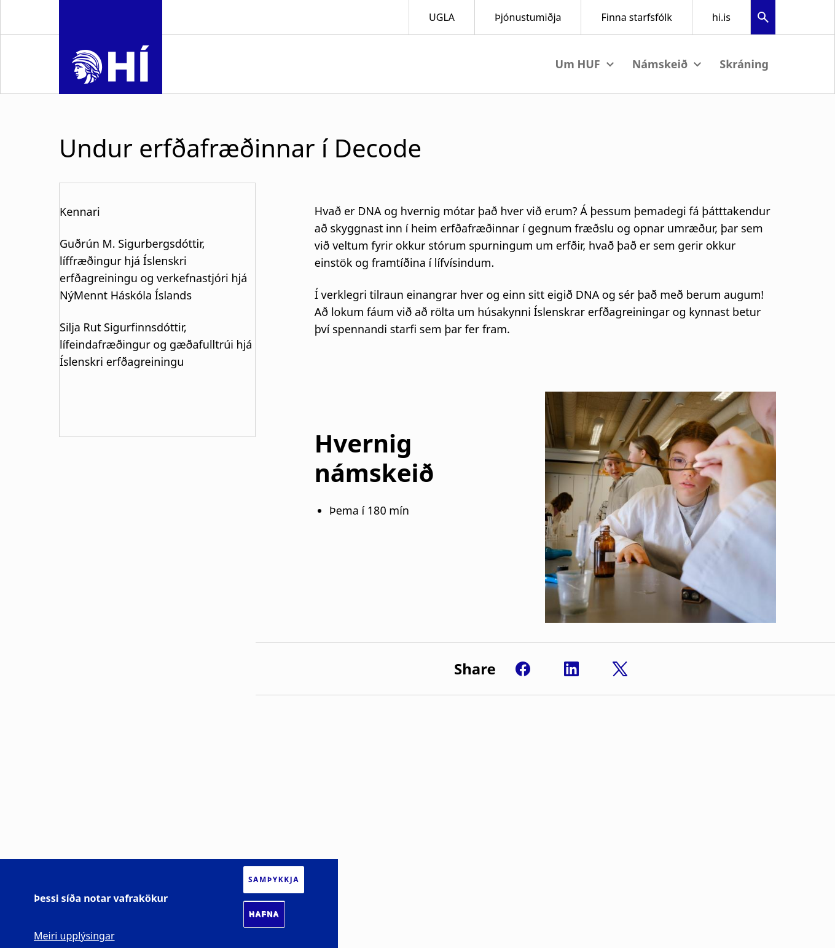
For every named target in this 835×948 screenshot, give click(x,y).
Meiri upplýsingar (74, 935)
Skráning (744, 64)
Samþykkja (273, 879)
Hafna (264, 914)
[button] (763, 19)
